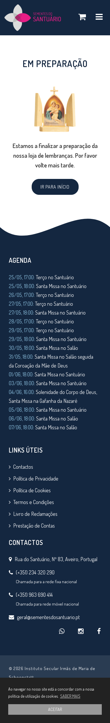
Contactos (23, 466)
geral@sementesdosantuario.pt (48, 617)
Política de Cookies (32, 490)
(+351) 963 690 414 (34, 594)
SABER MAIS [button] (70, 696)
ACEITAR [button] (55, 709)
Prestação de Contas (34, 525)
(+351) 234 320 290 (35, 572)
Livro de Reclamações (35, 514)
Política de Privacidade (35, 478)
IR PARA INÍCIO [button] (55, 187)
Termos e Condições (33, 502)
